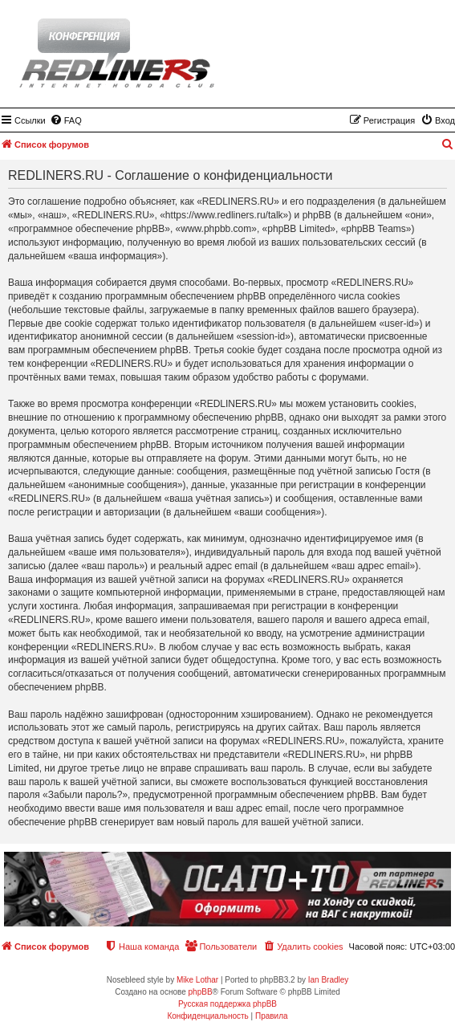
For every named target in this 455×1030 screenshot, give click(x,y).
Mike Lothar (197, 979)
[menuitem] (66, 120)
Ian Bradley (328, 979)
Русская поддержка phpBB (227, 1003)
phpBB (201, 991)
